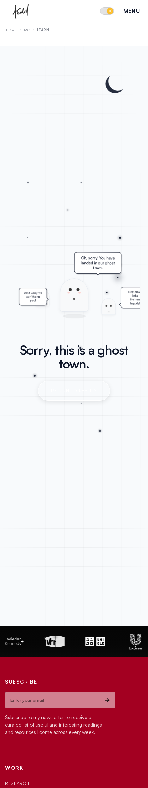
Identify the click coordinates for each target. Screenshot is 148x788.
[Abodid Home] (21, 11)
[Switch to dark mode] (107, 11)
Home (11, 30)
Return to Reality (74, 390)
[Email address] (52, 700)
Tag (27, 30)
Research (17, 783)
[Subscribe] (107, 700)
